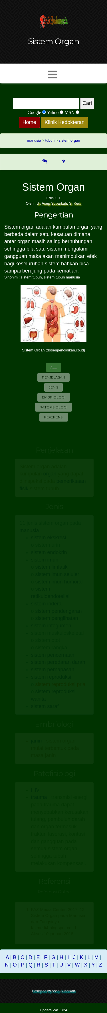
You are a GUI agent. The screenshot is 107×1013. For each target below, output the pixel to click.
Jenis (53, 387)
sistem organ (69, 140)
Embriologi (53, 397)
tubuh (50, 140)
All (53, 367)
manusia (34, 140)
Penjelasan (53, 377)
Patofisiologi (53, 407)
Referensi (53, 417)
